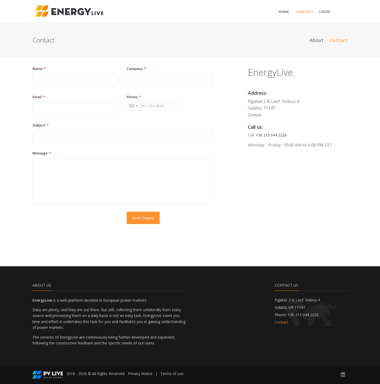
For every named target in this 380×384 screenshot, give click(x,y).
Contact (305, 11)
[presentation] (72, 222)
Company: (136, 68)
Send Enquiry (143, 217)
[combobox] (133, 106)
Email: (38, 96)
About (317, 40)
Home (284, 11)
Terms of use (171, 373)
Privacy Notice (140, 373)
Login (324, 11)
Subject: (40, 125)
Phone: (134, 96)
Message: (41, 153)
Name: (39, 68)
